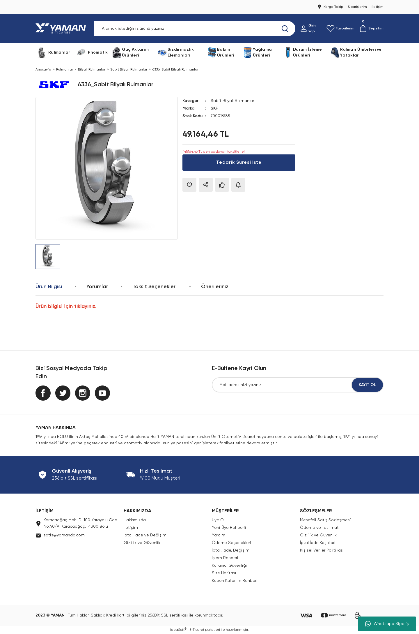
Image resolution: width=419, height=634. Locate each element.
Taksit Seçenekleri (154, 286)
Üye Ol (218, 520)
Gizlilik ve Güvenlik (142, 543)
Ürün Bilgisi (48, 286)
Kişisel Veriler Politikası (322, 550)
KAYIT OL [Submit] (367, 385)
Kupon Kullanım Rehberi (235, 581)
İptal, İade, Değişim (230, 550)
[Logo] (61, 28)
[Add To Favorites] (189, 185)
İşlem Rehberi (225, 558)
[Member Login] (311, 28)
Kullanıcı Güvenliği (229, 565)
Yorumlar (97, 286)
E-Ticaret (196, 630)
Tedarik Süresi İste (238, 162)
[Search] (194, 28)
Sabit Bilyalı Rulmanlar (232, 101)
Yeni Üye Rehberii (229, 528)
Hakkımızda (135, 520)
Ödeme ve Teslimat (319, 528)
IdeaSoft (178, 630)
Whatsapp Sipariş (387, 624)
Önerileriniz (214, 286)
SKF (214, 108)
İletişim (131, 528)
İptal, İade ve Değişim (145, 535)
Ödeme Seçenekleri (231, 543)
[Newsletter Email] (298, 384)
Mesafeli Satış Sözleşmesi (325, 520)
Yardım (218, 535)
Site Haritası (224, 573)
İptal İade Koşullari (317, 543)
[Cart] (371, 28)
